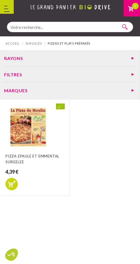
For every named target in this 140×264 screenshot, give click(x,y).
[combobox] (70, 27)
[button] (11, 254)
